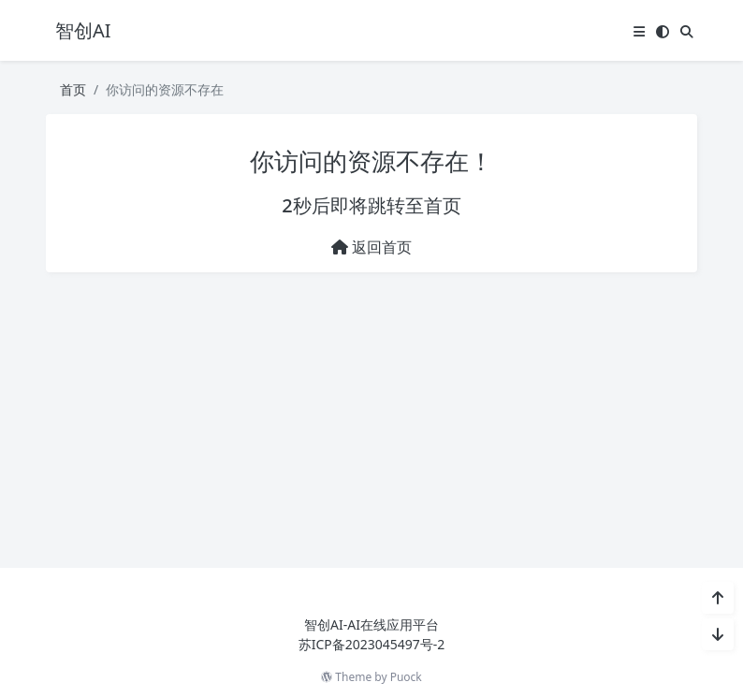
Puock (406, 677)
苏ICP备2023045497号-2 (372, 644)
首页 (73, 89)
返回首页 (371, 247)
